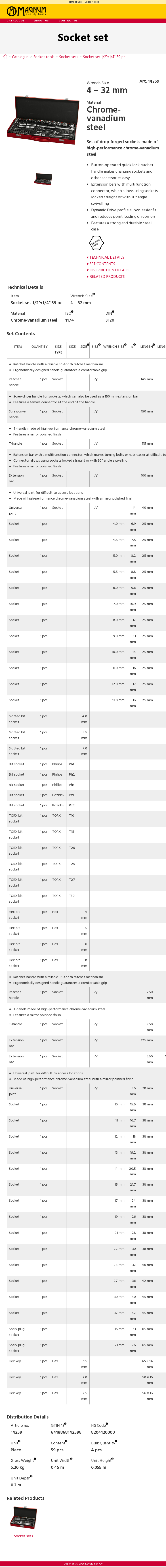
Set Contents (103, 264)
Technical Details (108, 257)
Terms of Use (74, 2)
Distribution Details (110, 270)
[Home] (5, 57)
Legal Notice (92, 2)
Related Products (108, 277)
